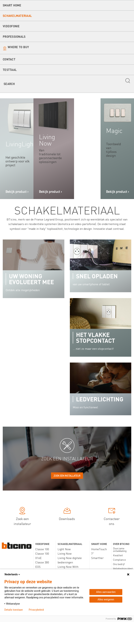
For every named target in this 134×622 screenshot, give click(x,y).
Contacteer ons (112, 517)
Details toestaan (13, 609)
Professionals (14, 36)
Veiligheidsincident (123, 568)
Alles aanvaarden (106, 592)
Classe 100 (42, 549)
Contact (9, 59)
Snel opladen (97, 276)
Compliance (119, 559)
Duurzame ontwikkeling (120, 549)
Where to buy (18, 47)
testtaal (10, 70)
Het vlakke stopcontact (95, 337)
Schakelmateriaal (17, 16)
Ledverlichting (99, 399)
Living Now (65, 553)
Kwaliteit (118, 555)
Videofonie (11, 26)
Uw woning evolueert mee (31, 279)
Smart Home (12, 5)
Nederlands (13, 574)
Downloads (67, 514)
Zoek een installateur (67, 475)
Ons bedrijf (119, 564)
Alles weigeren (106, 599)
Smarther (97, 558)
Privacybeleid (36, 609)
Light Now (64, 549)
